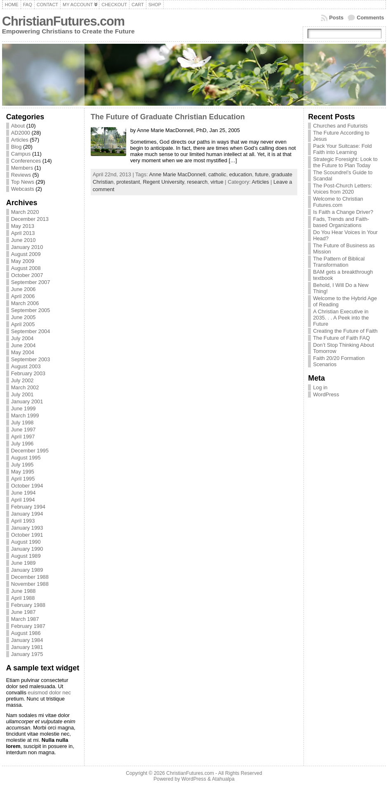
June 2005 (23, 317)
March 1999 (25, 415)
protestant (128, 182)
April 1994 (23, 500)
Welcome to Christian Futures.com (338, 202)
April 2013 (23, 233)
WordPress (326, 394)
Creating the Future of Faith (345, 331)
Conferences (26, 161)
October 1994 (27, 486)
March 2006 (25, 303)
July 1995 (22, 465)
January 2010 (27, 247)
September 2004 (30, 331)
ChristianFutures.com (63, 21)
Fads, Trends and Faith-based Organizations (341, 222)
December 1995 (30, 450)
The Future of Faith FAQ (341, 338)
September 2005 (30, 310)
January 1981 (27, 647)
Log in (320, 387)
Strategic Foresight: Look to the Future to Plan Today (345, 162)
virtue (216, 182)
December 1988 (30, 577)
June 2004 (23, 345)
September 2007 (30, 282)
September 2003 (30, 359)
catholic (217, 174)
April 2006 (23, 296)
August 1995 (26, 458)
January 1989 (27, 570)
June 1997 (23, 429)
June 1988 (23, 591)
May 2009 (22, 261)
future (261, 174)
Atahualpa (223, 779)
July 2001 (22, 394)
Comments (370, 17)
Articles (19, 140)
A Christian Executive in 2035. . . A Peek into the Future (341, 317)
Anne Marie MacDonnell (177, 174)
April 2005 (23, 324)
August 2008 (26, 268)
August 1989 (26, 556)
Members (22, 168)
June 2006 (23, 289)
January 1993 (27, 528)
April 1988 (23, 598)
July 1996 (22, 443)
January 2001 (27, 401)
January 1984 (27, 640)
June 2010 (23, 240)
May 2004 (22, 352)
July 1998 (22, 422)
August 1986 (26, 633)
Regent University (163, 182)
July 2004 (22, 338)
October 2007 (27, 275)
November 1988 (30, 584)
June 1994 (23, 493)
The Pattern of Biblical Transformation (338, 262)
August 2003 (26, 366)
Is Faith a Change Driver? (343, 212)
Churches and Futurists (340, 126)
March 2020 (25, 212)
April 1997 (23, 436)
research (197, 182)
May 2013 (22, 226)
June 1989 (23, 563)
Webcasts (22, 189)
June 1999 (23, 408)
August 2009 (26, 254)
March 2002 (25, 387)
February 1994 (28, 507)
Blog (16, 147)
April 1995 (23, 479)
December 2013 (30, 219)
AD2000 (20, 133)
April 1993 (23, 521)
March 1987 (25, 619)
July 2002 (22, 380)
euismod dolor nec (49, 692)
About (18, 126)
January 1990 (27, 549)
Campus (21, 154)
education (240, 174)
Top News (22, 182)
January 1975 (27, 654)
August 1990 (26, 542)
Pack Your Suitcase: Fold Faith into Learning (342, 149)
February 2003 (28, 373)
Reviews (21, 175)
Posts (336, 17)
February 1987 (28, 626)
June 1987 (23, 612)
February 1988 (28, 605)
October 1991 (27, 535)
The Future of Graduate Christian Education (168, 117)
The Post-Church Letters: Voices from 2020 (342, 188)
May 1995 (22, 472)
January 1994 (27, 514)
